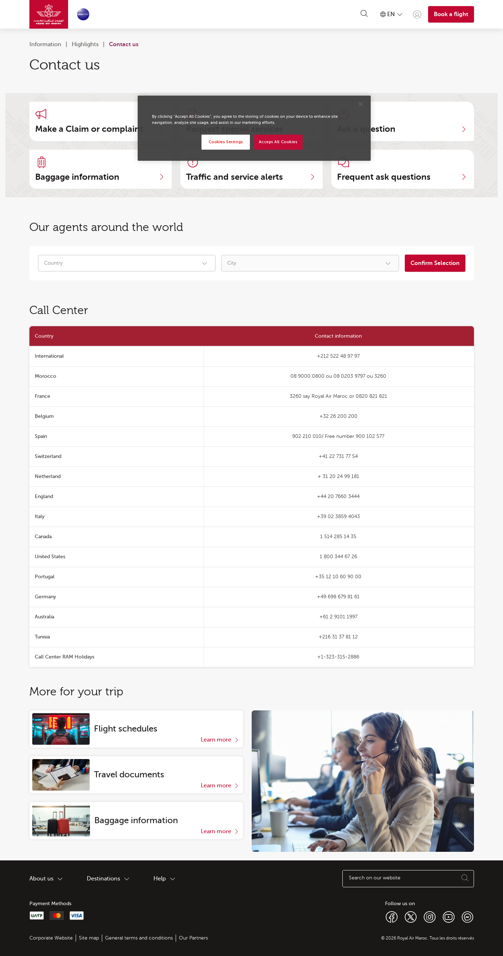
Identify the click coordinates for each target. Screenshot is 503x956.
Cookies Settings (226, 142)
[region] (254, 128)
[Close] (361, 104)
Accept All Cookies (278, 142)
